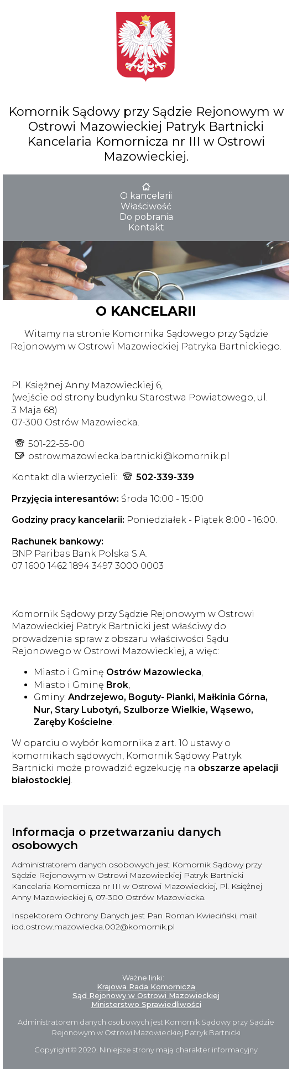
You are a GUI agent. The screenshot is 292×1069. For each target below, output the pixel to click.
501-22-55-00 (56, 444)
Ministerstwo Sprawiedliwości (146, 1004)
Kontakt (146, 227)
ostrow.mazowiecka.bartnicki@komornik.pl (129, 456)
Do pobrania (146, 217)
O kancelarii (146, 196)
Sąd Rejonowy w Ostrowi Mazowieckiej (146, 995)
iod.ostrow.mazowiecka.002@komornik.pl (93, 927)
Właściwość (146, 206)
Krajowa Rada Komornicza (146, 986)
